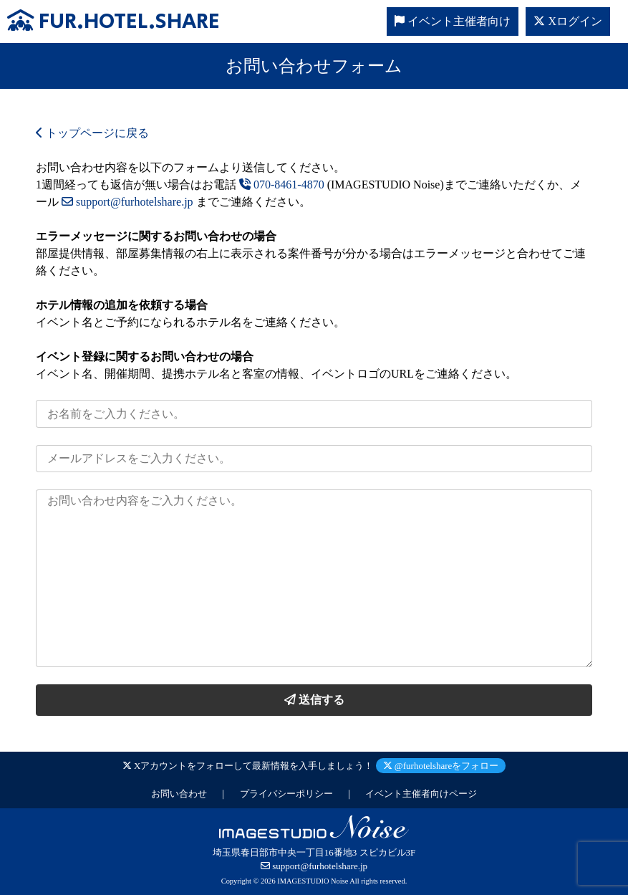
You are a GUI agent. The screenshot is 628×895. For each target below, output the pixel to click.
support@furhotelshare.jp (127, 202)
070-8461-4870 (281, 184)
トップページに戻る (92, 133)
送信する (314, 700)
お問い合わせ (179, 793)
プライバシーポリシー (286, 793)
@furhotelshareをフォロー (441, 765)
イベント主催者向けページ (421, 793)
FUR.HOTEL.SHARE (113, 21)
